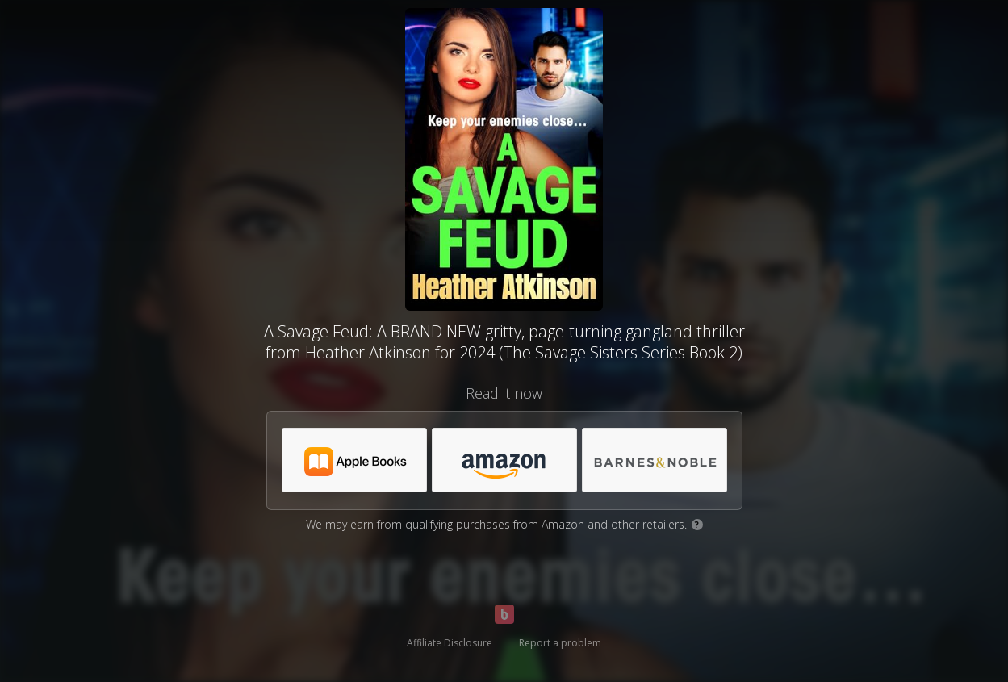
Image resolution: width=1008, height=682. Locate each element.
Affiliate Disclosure (449, 643)
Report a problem (560, 643)
